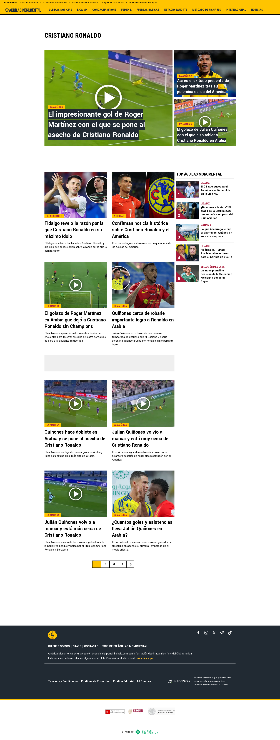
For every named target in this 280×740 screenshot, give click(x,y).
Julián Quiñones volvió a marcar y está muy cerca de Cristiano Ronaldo (140, 438)
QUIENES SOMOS (59, 646)
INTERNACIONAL (236, 9)
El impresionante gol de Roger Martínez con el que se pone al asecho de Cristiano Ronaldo (96, 124)
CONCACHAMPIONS (104, 9)
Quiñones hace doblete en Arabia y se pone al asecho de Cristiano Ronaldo (74, 438)
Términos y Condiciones (63, 681)
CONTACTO (91, 646)
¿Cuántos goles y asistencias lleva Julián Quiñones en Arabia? (142, 529)
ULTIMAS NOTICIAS (60, 9)
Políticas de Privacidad (95, 681)
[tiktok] (230, 633)
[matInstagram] (206, 633)
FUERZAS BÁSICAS (148, 9)
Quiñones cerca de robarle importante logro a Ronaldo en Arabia (143, 320)
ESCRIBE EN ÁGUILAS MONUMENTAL (124, 646)
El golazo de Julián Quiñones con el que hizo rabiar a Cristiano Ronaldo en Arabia (202, 135)
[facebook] (198, 633)
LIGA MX (82, 9)
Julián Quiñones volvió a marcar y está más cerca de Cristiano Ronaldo (72, 529)
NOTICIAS (257, 9)
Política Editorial (123, 681)
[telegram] (222, 633)
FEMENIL (126, 9)
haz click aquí (144, 658)
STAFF (77, 646)
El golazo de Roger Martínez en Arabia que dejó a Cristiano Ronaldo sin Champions (75, 320)
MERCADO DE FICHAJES (206, 9)
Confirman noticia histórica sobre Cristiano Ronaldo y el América (140, 230)
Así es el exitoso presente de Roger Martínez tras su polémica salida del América (203, 86)
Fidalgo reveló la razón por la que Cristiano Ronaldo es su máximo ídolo (74, 230)
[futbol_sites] (179, 681)
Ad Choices (144, 681)
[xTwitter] (214, 633)
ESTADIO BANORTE (175, 9)
